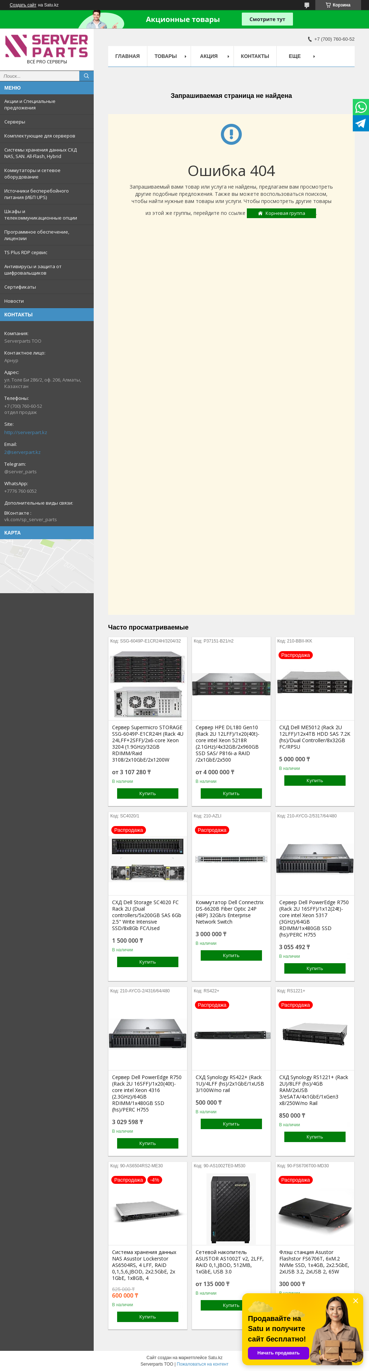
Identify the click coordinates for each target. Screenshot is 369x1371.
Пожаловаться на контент (202, 1364)
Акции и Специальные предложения (29, 104)
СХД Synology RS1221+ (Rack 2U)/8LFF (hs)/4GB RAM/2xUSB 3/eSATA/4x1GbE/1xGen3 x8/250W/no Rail (313, 1090)
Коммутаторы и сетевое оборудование (32, 173)
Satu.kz (215, 1357)
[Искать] (86, 76)
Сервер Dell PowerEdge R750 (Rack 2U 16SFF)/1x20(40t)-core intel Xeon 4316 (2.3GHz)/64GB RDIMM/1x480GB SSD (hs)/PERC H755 (147, 1093)
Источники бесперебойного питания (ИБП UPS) (36, 194)
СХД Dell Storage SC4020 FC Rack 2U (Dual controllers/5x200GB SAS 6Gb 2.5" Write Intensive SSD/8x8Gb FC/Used (146, 915)
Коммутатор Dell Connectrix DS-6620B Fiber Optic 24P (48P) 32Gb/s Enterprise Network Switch (229, 912)
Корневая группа (285, 213)
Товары (166, 56)
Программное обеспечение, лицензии (36, 235)
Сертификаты (20, 287)
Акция (209, 56)
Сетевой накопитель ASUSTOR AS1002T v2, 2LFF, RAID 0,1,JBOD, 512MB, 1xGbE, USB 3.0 (230, 1262)
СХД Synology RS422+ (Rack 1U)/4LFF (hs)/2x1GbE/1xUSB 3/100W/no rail (230, 1083)
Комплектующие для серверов (39, 135)
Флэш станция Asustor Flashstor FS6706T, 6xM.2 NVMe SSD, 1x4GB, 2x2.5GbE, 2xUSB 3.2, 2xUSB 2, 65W (314, 1262)
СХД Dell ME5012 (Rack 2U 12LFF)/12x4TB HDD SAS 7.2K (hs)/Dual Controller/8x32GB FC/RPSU (314, 737)
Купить (147, 793)
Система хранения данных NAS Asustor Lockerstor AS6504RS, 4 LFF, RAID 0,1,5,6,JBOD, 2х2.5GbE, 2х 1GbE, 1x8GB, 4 (144, 1265)
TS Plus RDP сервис (25, 252)
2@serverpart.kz (22, 452)
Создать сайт (23, 5)
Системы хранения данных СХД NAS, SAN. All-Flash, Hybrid (40, 152)
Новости (14, 301)
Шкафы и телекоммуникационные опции (40, 214)
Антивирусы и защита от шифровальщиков (33, 269)
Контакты (255, 56)
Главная (127, 56)
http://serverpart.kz (25, 432)
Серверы (14, 121)
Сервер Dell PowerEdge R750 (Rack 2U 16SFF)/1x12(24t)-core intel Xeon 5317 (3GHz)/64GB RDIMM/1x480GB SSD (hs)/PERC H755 (314, 918)
